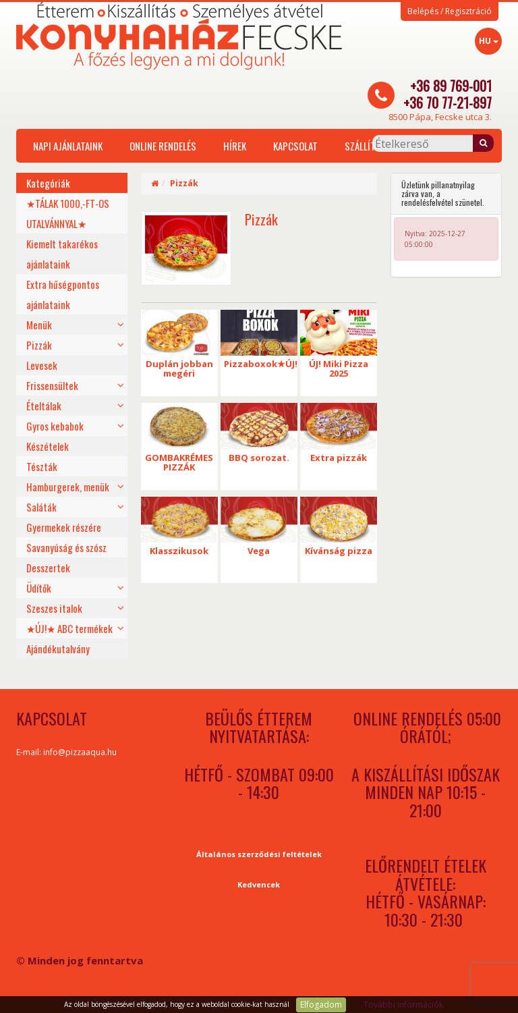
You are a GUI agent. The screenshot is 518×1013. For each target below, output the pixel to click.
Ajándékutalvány (58, 648)
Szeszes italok (54, 608)
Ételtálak (43, 405)
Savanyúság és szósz (66, 547)
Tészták (41, 466)
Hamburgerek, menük (67, 486)
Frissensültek (52, 385)
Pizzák (39, 344)
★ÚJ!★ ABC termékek (69, 628)
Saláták (41, 506)
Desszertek (48, 567)
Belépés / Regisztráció (449, 11)
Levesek (41, 365)
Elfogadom (321, 1004)
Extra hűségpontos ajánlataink (62, 294)
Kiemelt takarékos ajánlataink (62, 253)
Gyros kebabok (55, 425)
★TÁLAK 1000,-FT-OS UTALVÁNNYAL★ (67, 213)
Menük (39, 324)
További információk (403, 1004)
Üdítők (38, 587)
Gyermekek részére (63, 527)
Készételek (47, 446)
